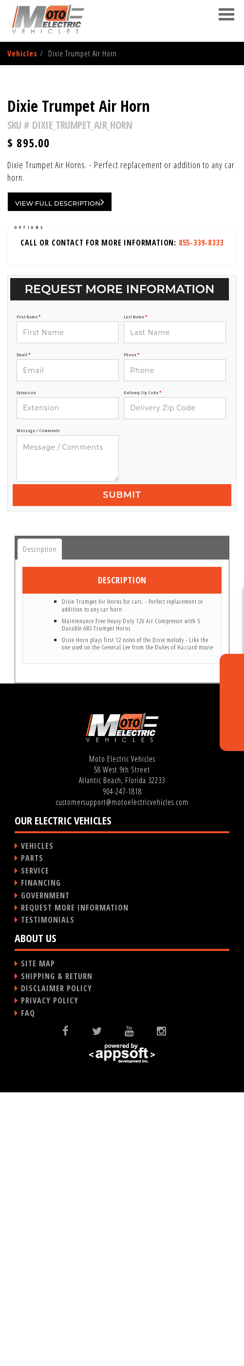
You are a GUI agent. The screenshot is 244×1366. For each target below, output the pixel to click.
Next (221, 206)
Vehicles (22, 53)
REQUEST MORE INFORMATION (75, 1181)
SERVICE (35, 1144)
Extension (26, 666)
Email (23, 628)
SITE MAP (38, 1237)
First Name (28, 591)
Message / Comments (38, 704)
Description (39, 822)
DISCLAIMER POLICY (56, 1262)
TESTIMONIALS (48, 1193)
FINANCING (41, 1156)
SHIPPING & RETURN (57, 1249)
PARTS (32, 1131)
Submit (122, 768)
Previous (24, 206)
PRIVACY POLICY (49, 1274)
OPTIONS (29, 501)
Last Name (135, 591)
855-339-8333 (201, 516)
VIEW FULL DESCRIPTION (59, 475)
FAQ (28, 1286)
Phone (131, 628)
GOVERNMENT (45, 1169)
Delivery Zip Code (142, 666)
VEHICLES (37, 1119)
